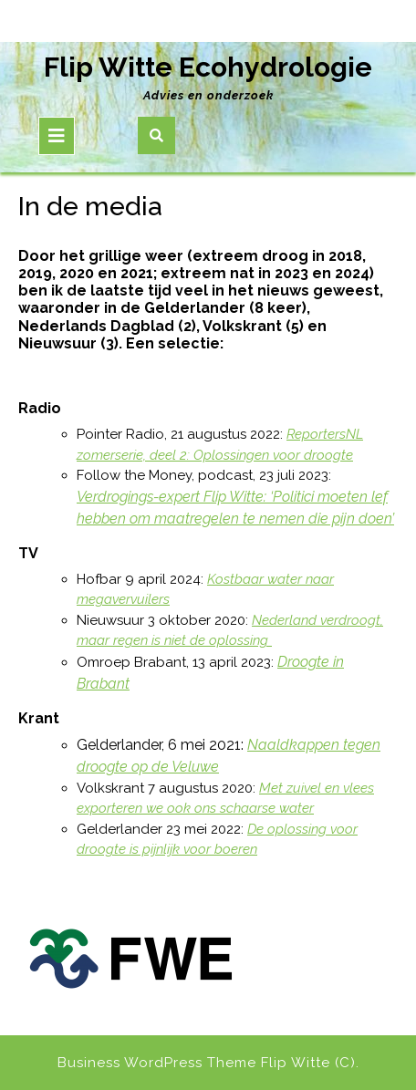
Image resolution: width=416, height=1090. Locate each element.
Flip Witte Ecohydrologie (208, 67)
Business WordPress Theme (156, 1062)
